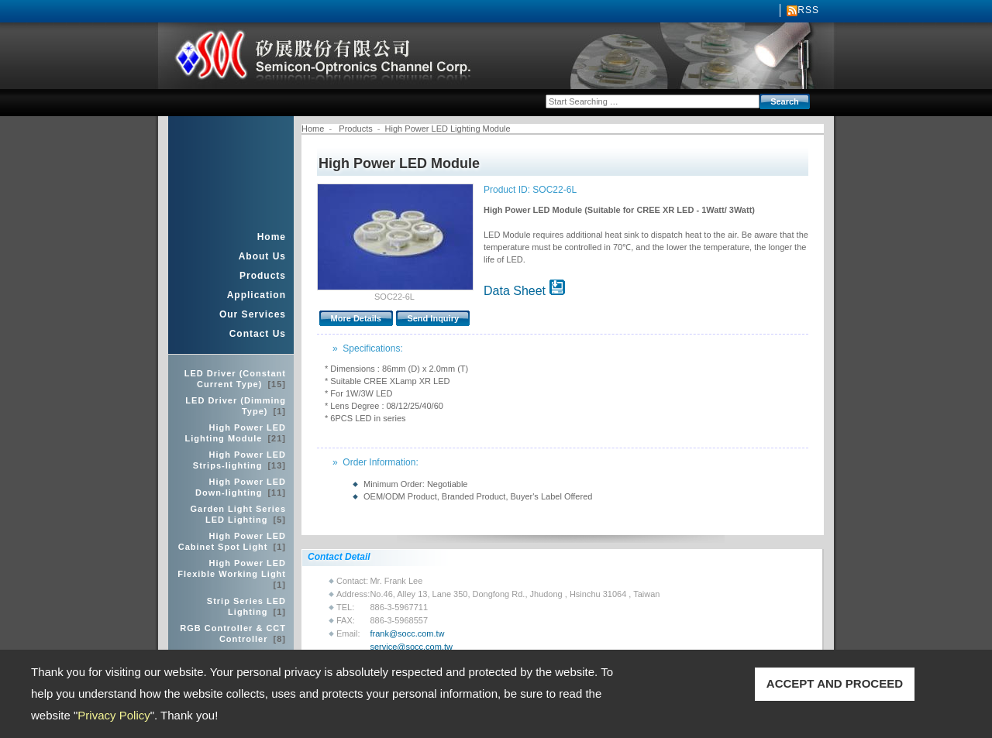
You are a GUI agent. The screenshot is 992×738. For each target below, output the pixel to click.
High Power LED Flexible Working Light (231, 573)
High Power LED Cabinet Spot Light (232, 541)
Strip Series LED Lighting (246, 606)
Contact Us (257, 333)
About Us (262, 256)
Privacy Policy (114, 715)
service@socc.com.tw (411, 646)
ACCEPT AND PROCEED (834, 683)
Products (262, 275)
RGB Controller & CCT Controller (233, 633)
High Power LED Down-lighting (240, 487)
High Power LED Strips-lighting (239, 460)
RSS (808, 10)
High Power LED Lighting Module (235, 433)
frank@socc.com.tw (407, 633)
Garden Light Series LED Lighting (238, 514)
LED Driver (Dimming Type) (235, 406)
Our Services (252, 314)
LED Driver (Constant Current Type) (235, 379)
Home (271, 237)
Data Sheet (524, 290)
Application (256, 295)
